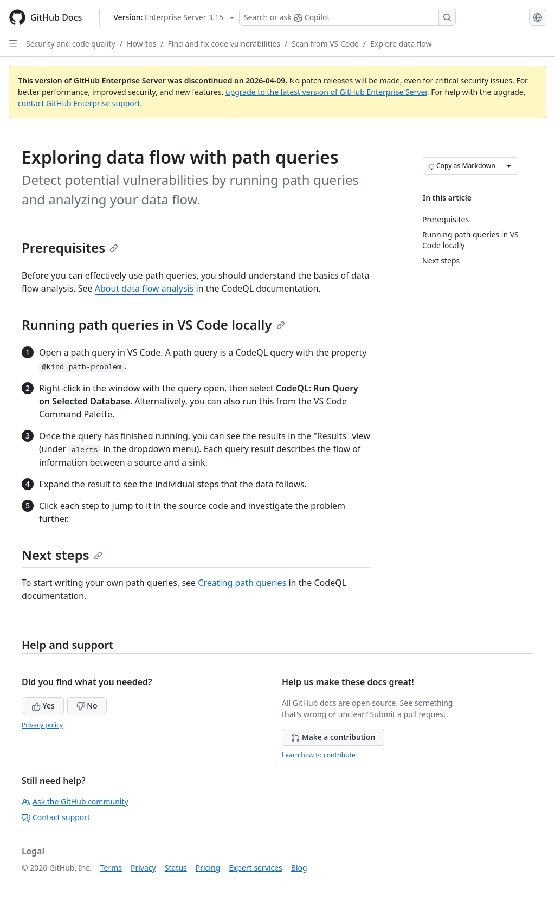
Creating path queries (242, 583)
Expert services (255, 867)
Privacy (143, 867)
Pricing (208, 867)
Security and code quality (70, 43)
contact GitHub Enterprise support (79, 103)
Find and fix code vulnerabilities (224, 43)
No (87, 705)
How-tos (141, 43)
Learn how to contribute (319, 754)
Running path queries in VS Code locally (153, 324)
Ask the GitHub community (75, 801)
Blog (299, 867)
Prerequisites (70, 247)
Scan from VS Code (325, 43)
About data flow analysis (144, 288)
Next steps (62, 555)
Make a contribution (333, 737)
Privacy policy (42, 725)
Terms (111, 867)
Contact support (56, 817)
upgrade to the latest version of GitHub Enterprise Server (326, 92)
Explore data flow (401, 43)
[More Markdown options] (509, 166)
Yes (43, 705)
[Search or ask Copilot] (347, 17)
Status (176, 867)
